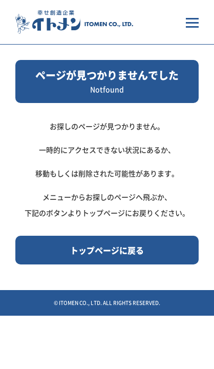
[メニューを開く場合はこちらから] (192, 22)
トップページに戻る (107, 250)
